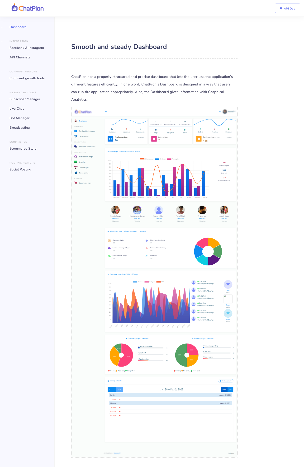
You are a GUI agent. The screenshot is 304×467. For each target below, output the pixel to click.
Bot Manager (19, 118)
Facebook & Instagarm (27, 48)
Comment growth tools (27, 78)
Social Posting (20, 169)
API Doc (287, 8)
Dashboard (18, 27)
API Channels (20, 57)
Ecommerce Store (23, 148)
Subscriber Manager (25, 99)
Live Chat (17, 108)
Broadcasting (20, 127)
